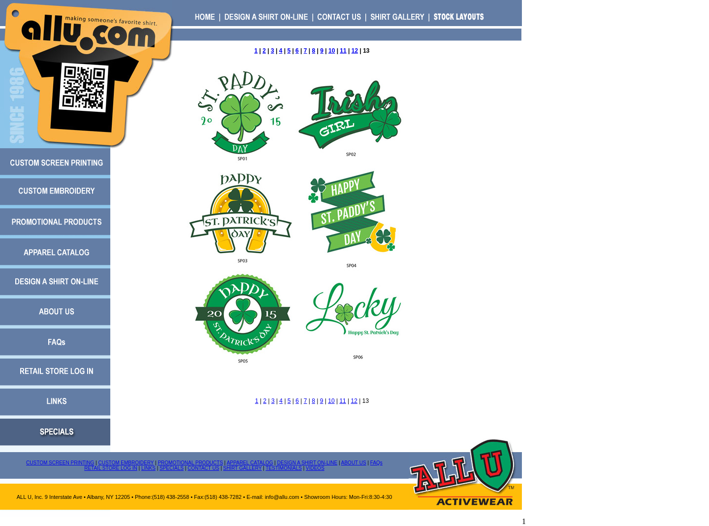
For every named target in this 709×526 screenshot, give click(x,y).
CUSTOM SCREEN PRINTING (60, 462)
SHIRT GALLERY (242, 468)
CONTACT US (203, 468)
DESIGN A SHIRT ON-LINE (307, 462)
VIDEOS (315, 468)
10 (331, 50)
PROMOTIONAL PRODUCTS (190, 462)
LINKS (148, 468)
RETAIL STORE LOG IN (110, 468)
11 (343, 50)
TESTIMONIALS (284, 468)
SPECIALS (172, 468)
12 (355, 50)
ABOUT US (353, 462)
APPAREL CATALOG (249, 462)
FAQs (376, 462)
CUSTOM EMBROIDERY (126, 462)
